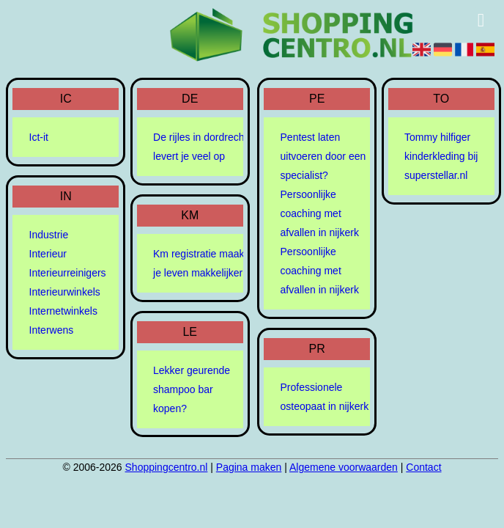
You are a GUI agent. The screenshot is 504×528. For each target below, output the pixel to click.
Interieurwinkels (64, 292)
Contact (423, 467)
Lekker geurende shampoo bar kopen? (191, 389)
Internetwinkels (63, 311)
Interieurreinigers (67, 273)
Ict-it (38, 137)
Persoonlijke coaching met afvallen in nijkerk (320, 213)
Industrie (49, 235)
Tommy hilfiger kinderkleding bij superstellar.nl (441, 156)
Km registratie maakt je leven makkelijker (200, 263)
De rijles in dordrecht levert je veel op (200, 146)
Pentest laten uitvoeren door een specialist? (323, 156)
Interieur (48, 254)
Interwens (51, 330)
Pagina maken (249, 467)
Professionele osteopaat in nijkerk (325, 396)
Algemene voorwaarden (343, 467)
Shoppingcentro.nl (166, 467)
